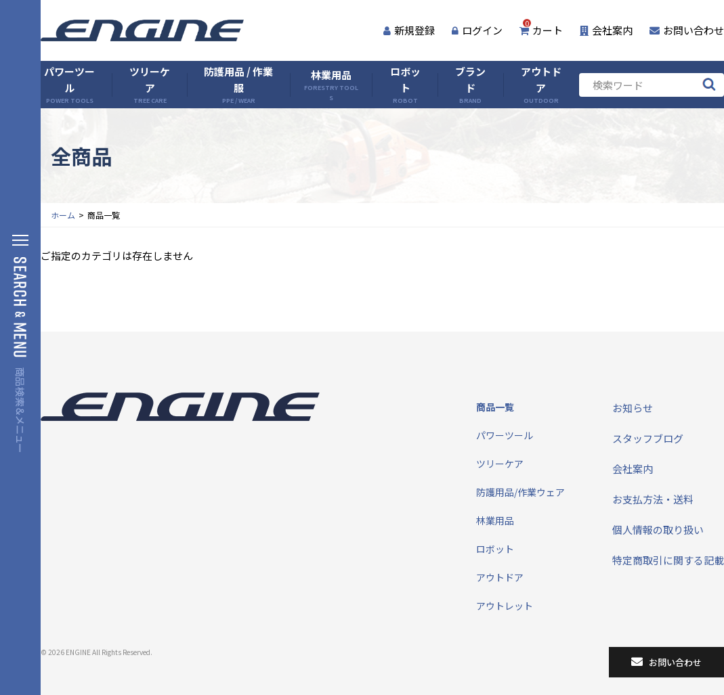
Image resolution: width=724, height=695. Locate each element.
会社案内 (606, 30)
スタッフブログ (647, 438)
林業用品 (331, 85)
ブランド (470, 85)
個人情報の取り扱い (658, 529)
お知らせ (632, 408)
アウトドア (541, 85)
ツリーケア (149, 85)
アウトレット (504, 605)
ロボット (405, 85)
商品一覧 (495, 406)
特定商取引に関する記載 (668, 560)
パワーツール (69, 85)
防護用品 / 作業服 (238, 85)
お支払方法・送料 (653, 499)
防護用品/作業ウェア (520, 492)
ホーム (63, 215)
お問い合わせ (687, 30)
